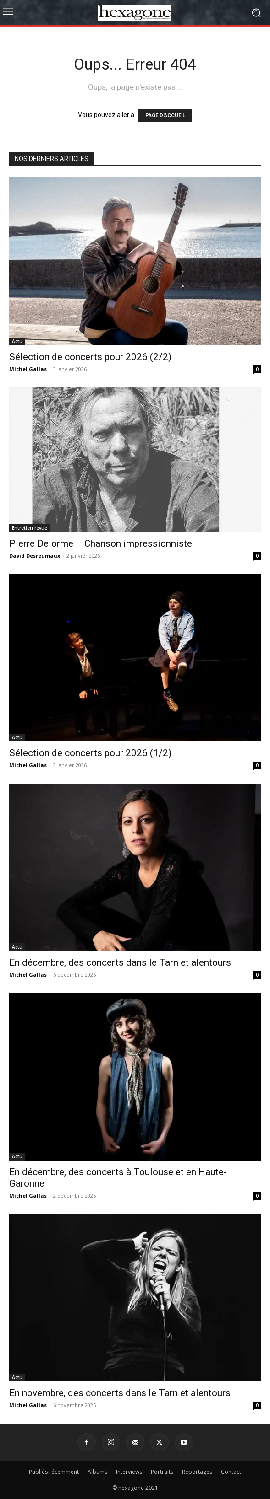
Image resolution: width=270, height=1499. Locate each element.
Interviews (129, 1472)
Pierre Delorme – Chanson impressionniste (100, 543)
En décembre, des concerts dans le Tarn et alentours (120, 962)
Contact (231, 1472)
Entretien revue (29, 528)
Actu (17, 341)
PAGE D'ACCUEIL (165, 115)
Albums (97, 1472)
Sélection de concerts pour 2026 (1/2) (90, 752)
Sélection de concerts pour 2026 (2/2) (90, 356)
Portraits (162, 1472)
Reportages (197, 1472)
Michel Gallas (28, 368)
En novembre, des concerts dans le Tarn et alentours (120, 1392)
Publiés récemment (54, 1472)
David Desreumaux (34, 555)
